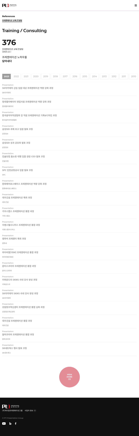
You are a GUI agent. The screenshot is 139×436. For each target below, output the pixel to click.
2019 (45, 79)
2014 (94, 79)
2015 (84, 79)
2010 (133, 79)
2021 (26, 79)
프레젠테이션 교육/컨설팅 (12, 20)
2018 (55, 79)
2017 (65, 79)
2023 (6, 79)
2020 (35, 79)
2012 (114, 79)
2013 (104, 79)
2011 (124, 79)
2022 (16, 79)
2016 (75, 79)
